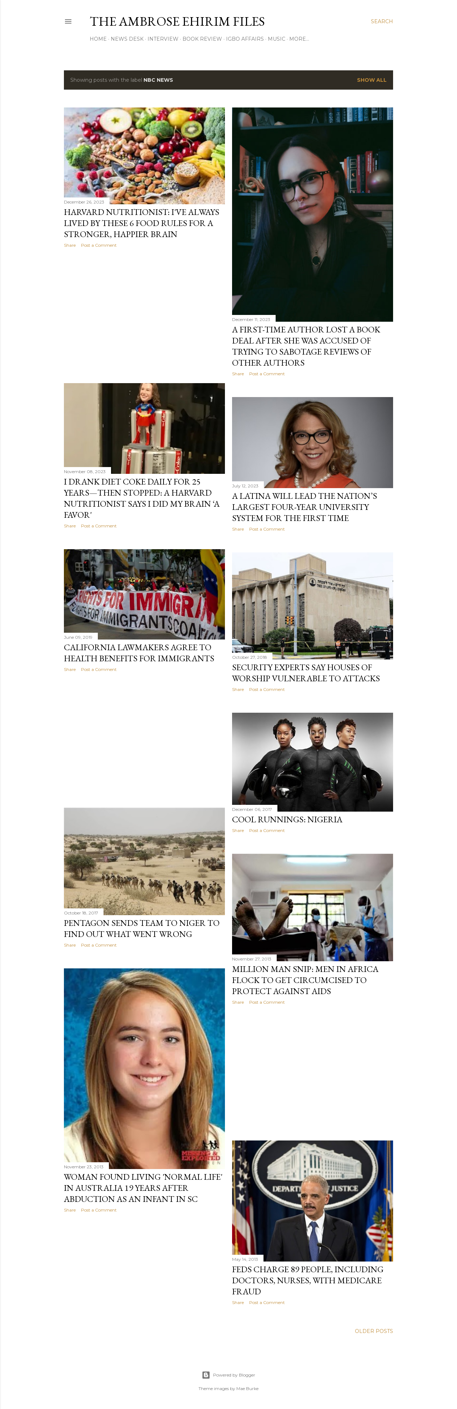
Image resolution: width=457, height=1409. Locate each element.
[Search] (382, 21)
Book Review (202, 39)
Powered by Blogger (228, 1375)
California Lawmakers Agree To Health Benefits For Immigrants (139, 653)
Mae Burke (247, 1388)
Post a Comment (99, 245)
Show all (372, 80)
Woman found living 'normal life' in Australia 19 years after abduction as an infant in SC (143, 1187)
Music (276, 39)
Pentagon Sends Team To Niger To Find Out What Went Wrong (142, 928)
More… (299, 39)
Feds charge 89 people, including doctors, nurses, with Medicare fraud (307, 1280)
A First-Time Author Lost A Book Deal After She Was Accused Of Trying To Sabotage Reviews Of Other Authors (306, 346)
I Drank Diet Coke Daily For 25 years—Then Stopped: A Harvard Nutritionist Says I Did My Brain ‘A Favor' (142, 498)
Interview (163, 39)
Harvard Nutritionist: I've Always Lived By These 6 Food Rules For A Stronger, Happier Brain (141, 223)
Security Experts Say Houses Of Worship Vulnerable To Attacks (306, 673)
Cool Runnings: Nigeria (287, 819)
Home (98, 39)
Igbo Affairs (245, 39)
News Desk (127, 39)
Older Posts (374, 1331)
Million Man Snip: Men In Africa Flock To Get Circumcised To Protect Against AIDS (305, 980)
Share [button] (70, 245)
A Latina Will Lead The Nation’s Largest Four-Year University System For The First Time (304, 506)
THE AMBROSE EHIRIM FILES (177, 21)
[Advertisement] (144, 316)
